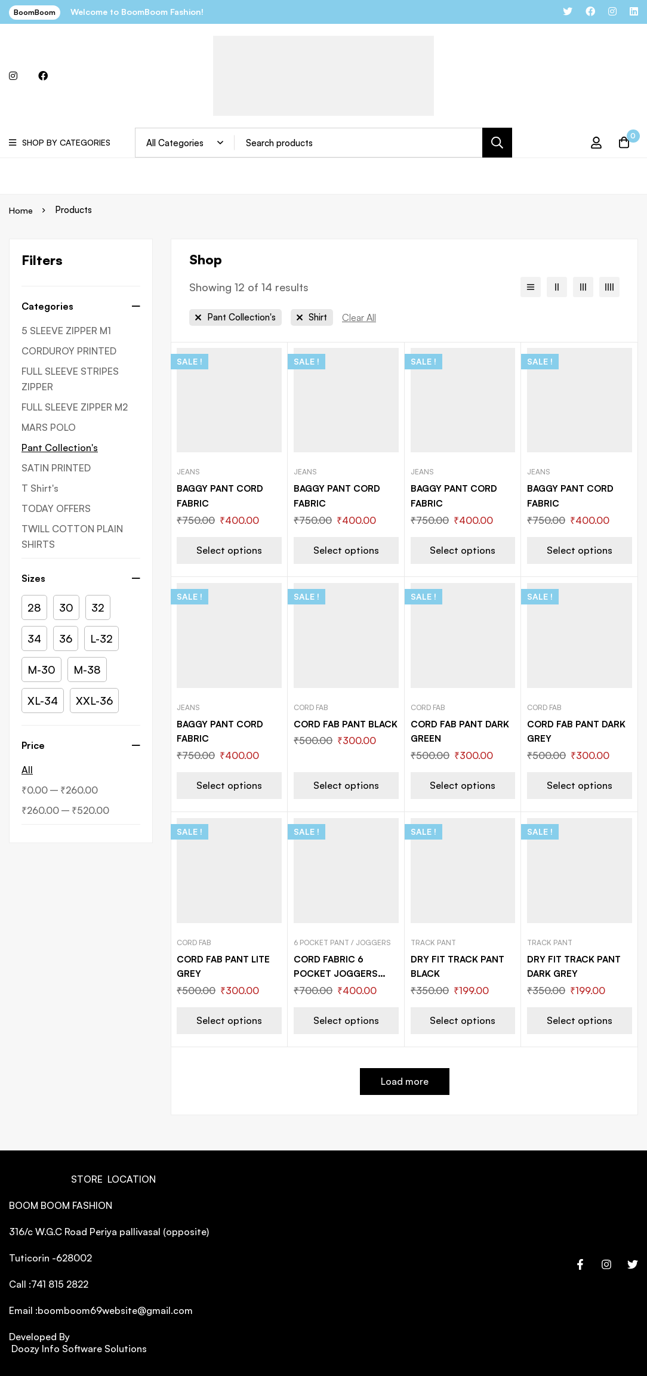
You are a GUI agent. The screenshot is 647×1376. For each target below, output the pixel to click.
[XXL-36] (94, 700)
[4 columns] (609, 287)
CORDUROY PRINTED (68, 351)
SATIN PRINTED (56, 468)
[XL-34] (42, 700)
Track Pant (433, 940)
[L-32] (101, 638)
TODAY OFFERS (56, 508)
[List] (530, 287)
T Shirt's (39, 488)
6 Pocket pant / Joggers (342, 940)
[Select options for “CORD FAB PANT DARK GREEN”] (463, 783)
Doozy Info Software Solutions (78, 1346)
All (27, 770)
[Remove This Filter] (359, 317)
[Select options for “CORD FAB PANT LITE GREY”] (229, 1018)
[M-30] (41, 669)
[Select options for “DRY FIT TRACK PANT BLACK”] (463, 1018)
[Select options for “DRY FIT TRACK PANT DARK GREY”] (579, 1018)
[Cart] (622, 142)
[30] (66, 607)
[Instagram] (606, 1262)
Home (21, 209)
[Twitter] (632, 1262)
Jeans (188, 471)
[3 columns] (583, 287)
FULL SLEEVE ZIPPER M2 (74, 407)
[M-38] (87, 669)
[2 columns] (557, 287)
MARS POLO (48, 427)
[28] (34, 607)
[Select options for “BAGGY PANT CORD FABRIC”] (229, 549)
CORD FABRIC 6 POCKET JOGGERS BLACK (337, 971)
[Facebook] (580, 1262)
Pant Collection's (59, 447)
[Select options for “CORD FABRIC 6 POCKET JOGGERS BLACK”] (346, 1018)
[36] (65, 638)
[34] (34, 638)
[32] (97, 607)
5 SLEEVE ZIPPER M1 (66, 331)
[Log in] (593, 142)
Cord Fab (311, 706)
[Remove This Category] (235, 317)
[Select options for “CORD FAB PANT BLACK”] (346, 783)
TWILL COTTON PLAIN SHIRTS (72, 536)
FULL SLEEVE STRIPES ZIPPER (70, 379)
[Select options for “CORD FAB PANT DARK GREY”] (579, 783)
